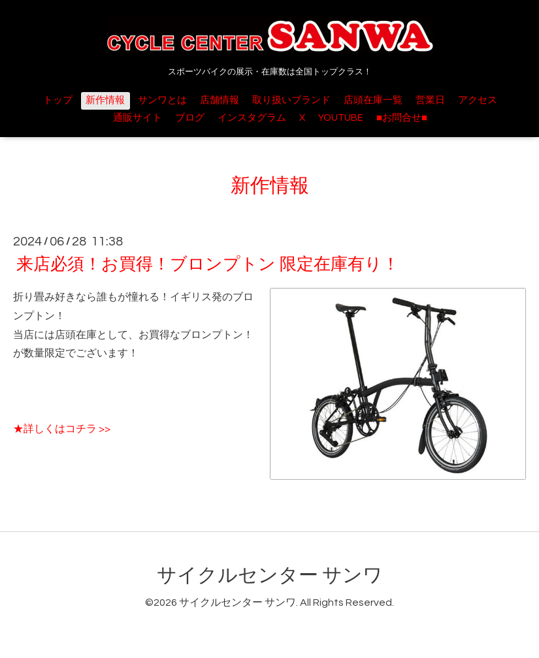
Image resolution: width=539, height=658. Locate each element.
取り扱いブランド (291, 100)
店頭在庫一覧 (373, 100)
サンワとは (162, 100)
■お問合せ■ (401, 118)
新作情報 (105, 100)
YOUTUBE (340, 118)
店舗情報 (219, 100)
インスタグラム (252, 118)
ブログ (189, 118)
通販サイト (137, 118)
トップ (58, 100)
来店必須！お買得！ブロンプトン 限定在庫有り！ (207, 264)
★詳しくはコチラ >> (61, 429)
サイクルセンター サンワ (270, 575)
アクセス (477, 100)
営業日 (430, 100)
